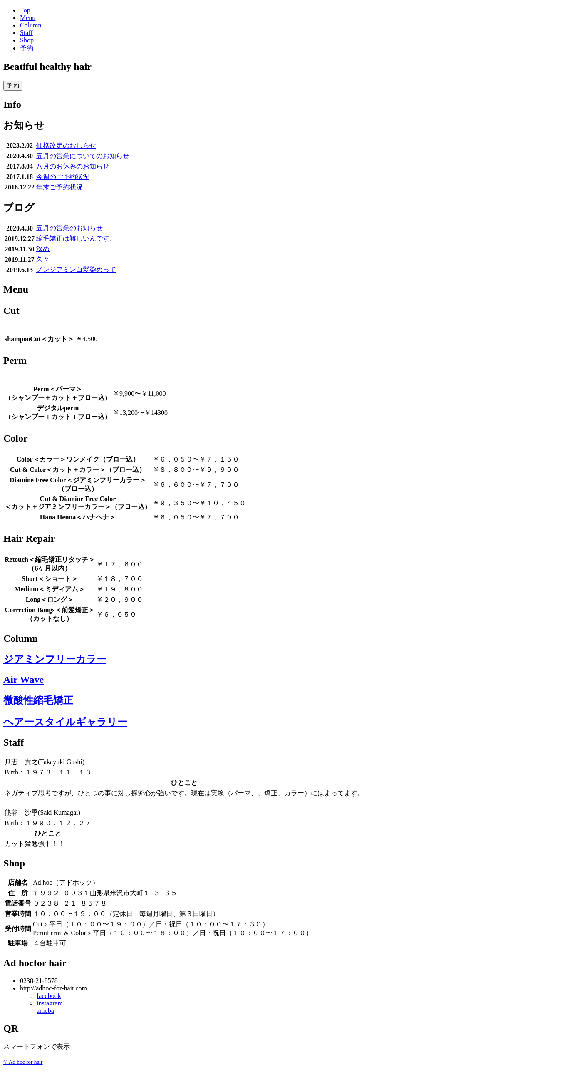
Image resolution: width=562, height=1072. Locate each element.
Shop (27, 40)
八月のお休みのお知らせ (72, 166)
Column (31, 25)
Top (25, 10)
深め (43, 248)
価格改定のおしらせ (66, 145)
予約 (26, 48)
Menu (27, 17)
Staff (26, 32)
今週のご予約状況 (62, 176)
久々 (43, 259)
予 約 (13, 85)
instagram (50, 1003)
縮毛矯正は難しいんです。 (76, 238)
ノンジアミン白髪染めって (76, 269)
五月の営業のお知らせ (69, 227)
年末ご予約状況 (59, 187)
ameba (45, 1010)
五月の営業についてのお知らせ (82, 155)
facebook (49, 995)
